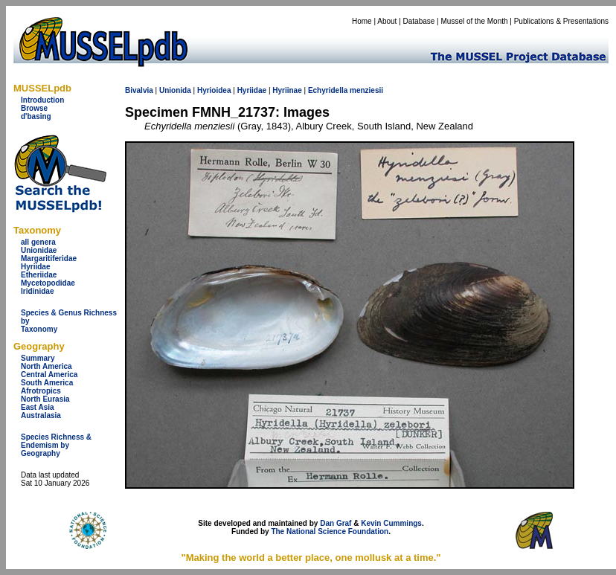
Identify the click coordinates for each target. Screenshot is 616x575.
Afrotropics (41, 391)
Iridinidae (37, 291)
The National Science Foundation (329, 531)
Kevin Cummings (391, 523)
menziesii (366, 90)
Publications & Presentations (561, 21)
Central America (49, 374)
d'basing (36, 116)
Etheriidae (39, 275)
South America (47, 383)
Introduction (42, 100)
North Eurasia (45, 399)
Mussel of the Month (474, 21)
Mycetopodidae (48, 283)
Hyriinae (286, 90)
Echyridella (327, 90)
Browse (34, 108)
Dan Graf (335, 523)
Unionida (175, 90)
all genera (38, 242)
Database (419, 21)
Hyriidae (35, 267)
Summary (38, 358)
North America (46, 366)
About (387, 21)
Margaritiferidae (49, 258)
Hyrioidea (214, 90)
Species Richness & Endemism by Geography (56, 445)
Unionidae (39, 250)
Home (362, 21)
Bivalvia (139, 90)
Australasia (41, 415)
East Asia (37, 407)
